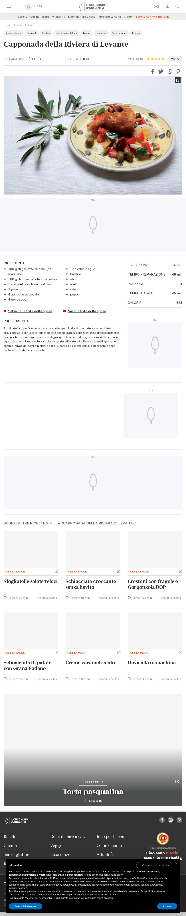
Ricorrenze (101, 33)
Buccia (172, 853)
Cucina (34, 17)
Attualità (58, 17)
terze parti (61, 878)
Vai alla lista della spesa (87, 311)
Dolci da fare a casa (82, 17)
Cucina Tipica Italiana (66, 33)
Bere (45, 17)
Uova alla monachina (152, 662)
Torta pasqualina (93, 792)
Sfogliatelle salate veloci (31, 581)
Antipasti (30, 25)
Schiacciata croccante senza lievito (91, 584)
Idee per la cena (109, 17)
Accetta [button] (167, 906)
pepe (74, 294)
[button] (152, 71)
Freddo (46, 33)
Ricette (22, 17)
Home (7, 25)
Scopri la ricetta (47, 598)
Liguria (86, 33)
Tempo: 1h (93, 801)
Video (128, 17)
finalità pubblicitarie (28, 884)
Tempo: (18, 598)
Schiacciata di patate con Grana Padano (27, 665)
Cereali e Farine (13, 33)
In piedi (136, 33)
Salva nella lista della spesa (30, 311)
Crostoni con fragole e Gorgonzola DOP (153, 584)
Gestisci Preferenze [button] (26, 906)
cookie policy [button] (115, 874)
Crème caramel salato (90, 662)
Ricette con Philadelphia (152, 17)
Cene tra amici (119, 33)
